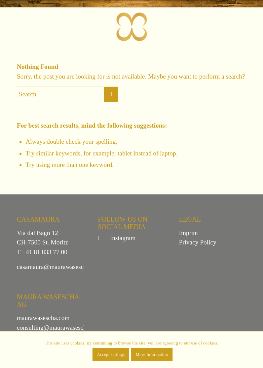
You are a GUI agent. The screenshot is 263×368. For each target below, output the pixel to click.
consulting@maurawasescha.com (59, 327)
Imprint (188, 232)
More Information (152, 354)
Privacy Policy (197, 242)
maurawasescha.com (43, 317)
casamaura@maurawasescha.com (59, 266)
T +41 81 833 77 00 (42, 252)
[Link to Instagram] (103, 238)
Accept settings (111, 354)
